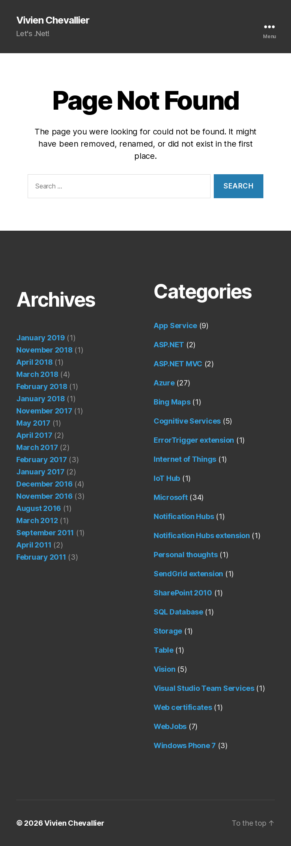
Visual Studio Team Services (204, 688)
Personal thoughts (185, 554)
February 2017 (41, 459)
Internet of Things (185, 459)
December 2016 (44, 484)
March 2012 (37, 520)
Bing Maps (172, 402)
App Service (175, 325)
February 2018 (41, 386)
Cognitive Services (187, 421)
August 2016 (38, 508)
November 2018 (44, 350)
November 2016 (44, 496)
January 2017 (40, 471)
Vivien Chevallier (52, 20)
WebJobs (170, 726)
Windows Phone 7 (185, 745)
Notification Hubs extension (202, 535)
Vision (164, 669)
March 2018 (37, 374)
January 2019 (40, 337)
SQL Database (178, 612)
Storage (168, 631)
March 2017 (37, 447)
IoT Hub (167, 478)
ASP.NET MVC (178, 363)
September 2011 (45, 532)
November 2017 (44, 411)
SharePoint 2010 (183, 593)
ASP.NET (169, 344)
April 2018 (34, 362)
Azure (164, 383)
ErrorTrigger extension (194, 440)
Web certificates (183, 707)
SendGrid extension (188, 573)
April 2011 (33, 545)
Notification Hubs (184, 516)
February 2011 (41, 557)
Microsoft (171, 497)
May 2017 (33, 423)
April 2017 (34, 435)
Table (164, 650)
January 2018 (40, 398)
